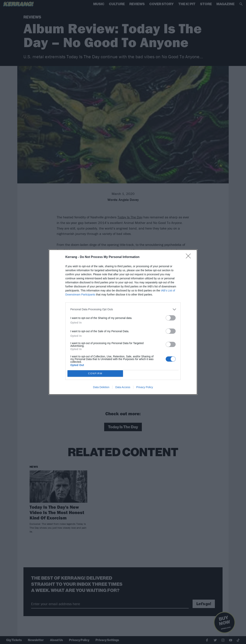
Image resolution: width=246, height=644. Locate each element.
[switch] (171, 317)
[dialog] (123, 322)
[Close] (189, 257)
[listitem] (123, 309)
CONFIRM (95, 373)
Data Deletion (101, 387)
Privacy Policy (144, 387)
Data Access (122, 387)
